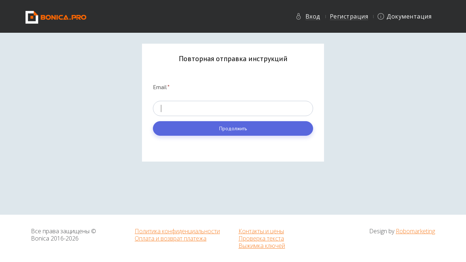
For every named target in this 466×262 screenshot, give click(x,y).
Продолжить (233, 128)
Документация (409, 16)
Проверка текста (261, 238)
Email (161, 87)
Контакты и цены (261, 231)
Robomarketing (415, 231)
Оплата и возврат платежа (170, 238)
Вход (312, 16)
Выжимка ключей (261, 246)
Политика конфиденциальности (177, 231)
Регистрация (349, 16)
